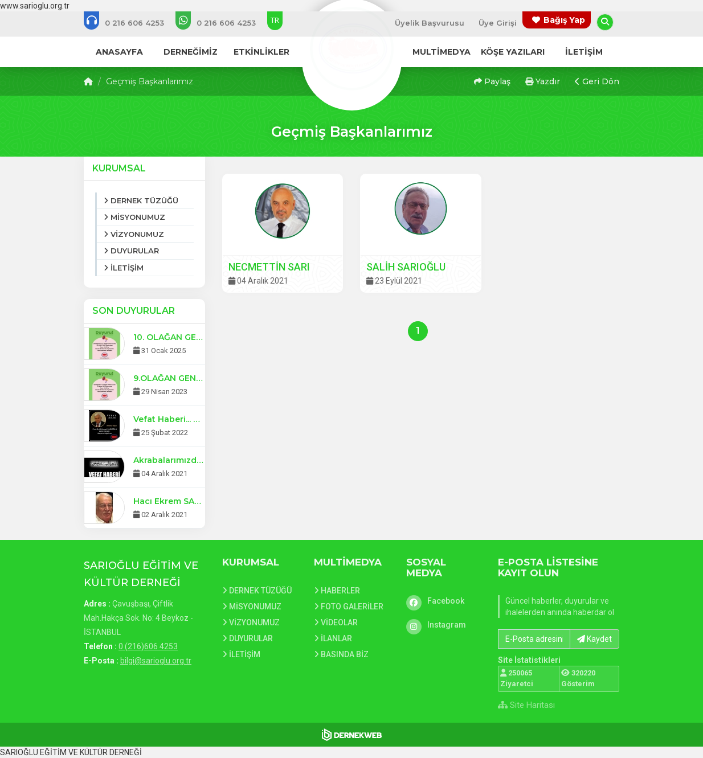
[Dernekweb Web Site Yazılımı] (352, 734)
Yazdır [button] (542, 81)
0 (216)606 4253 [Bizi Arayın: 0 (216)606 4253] (148, 646)
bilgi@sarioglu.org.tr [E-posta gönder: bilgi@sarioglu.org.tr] (155, 660)
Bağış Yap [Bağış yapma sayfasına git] (564, 20)
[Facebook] (443, 601)
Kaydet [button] (594, 639)
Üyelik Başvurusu (429, 22)
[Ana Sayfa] (351, 47)
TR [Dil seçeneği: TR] (275, 20)
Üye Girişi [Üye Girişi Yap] (498, 22)
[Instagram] (443, 624)
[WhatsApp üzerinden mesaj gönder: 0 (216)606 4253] (223, 22)
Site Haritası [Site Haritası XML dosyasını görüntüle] (526, 705)
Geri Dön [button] (597, 81)
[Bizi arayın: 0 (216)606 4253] (131, 22)
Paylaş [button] (492, 81)
